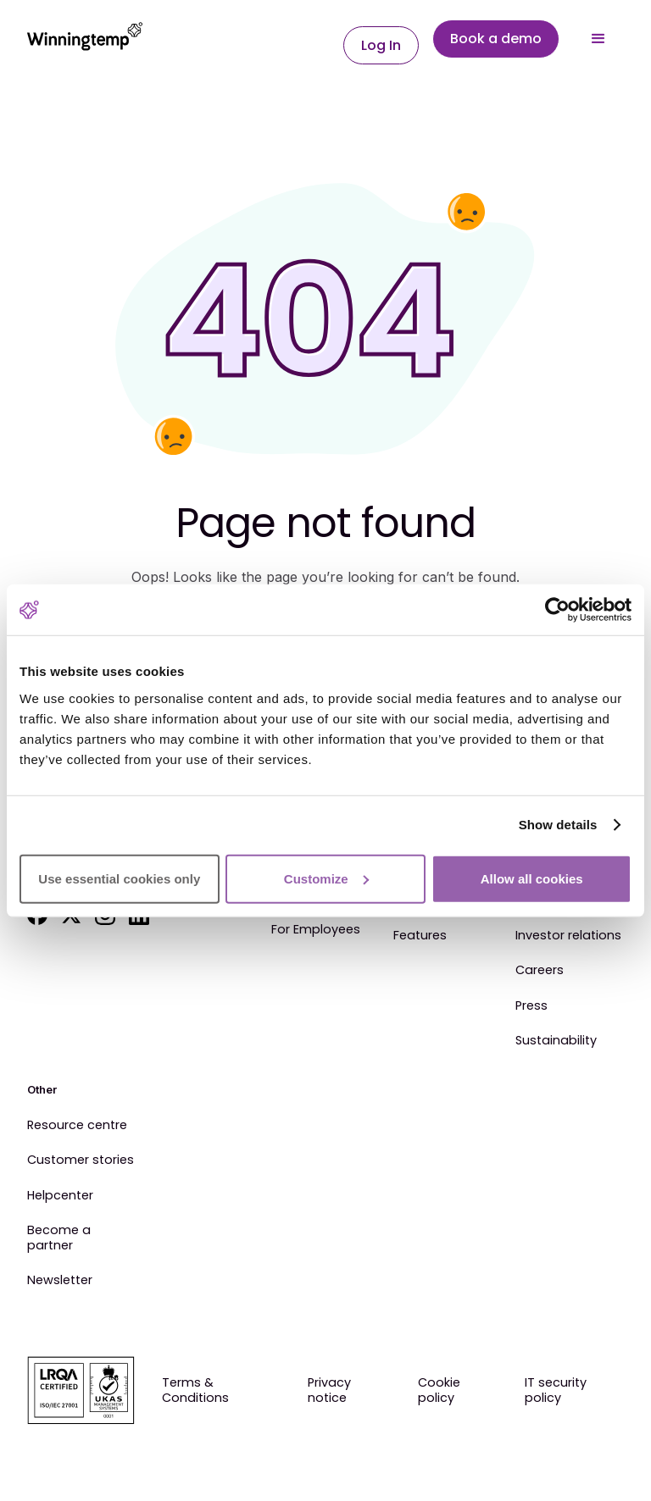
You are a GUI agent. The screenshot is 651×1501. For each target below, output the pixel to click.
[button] (598, 39)
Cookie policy (439, 1390)
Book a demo (496, 38)
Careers (539, 970)
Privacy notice (329, 1390)
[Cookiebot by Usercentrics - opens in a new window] (557, 610)
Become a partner (59, 1238)
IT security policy (556, 1390)
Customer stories (80, 1160)
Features (420, 936)
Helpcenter (60, 1196)
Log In (381, 45)
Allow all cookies (532, 878)
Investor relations (568, 936)
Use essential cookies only (119, 878)
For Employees (315, 930)
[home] (84, 39)
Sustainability (556, 1041)
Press (531, 1006)
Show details (558, 824)
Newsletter (59, 1280)
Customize (326, 878)
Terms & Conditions (195, 1390)
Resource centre (77, 1125)
